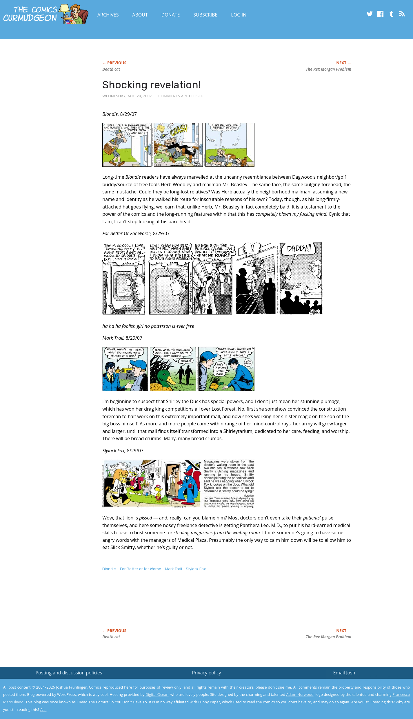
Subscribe (205, 15)
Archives (108, 15)
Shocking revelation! (151, 84)
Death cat (111, 69)
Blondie (109, 569)
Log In (238, 15)
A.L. (43, 709)
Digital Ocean (156, 694)
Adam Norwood (299, 694)
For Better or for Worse (140, 569)
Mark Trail (173, 569)
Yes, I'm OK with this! (364, 697)
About (140, 15)
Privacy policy (206, 672)
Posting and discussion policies (69, 672)
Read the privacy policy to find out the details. (361, 682)
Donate (170, 15)
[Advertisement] (207, 606)
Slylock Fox (196, 569)
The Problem (328, 69)
